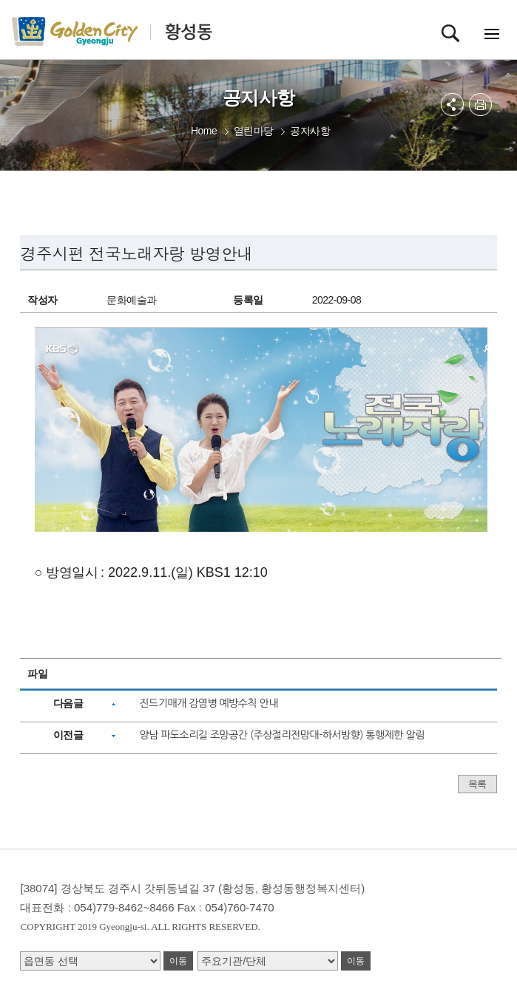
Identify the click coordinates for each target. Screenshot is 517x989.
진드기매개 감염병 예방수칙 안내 (208, 703)
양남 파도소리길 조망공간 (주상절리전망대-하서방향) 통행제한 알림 (281, 735)
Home (204, 131)
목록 (477, 784)
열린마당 (254, 131)
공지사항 (310, 131)
